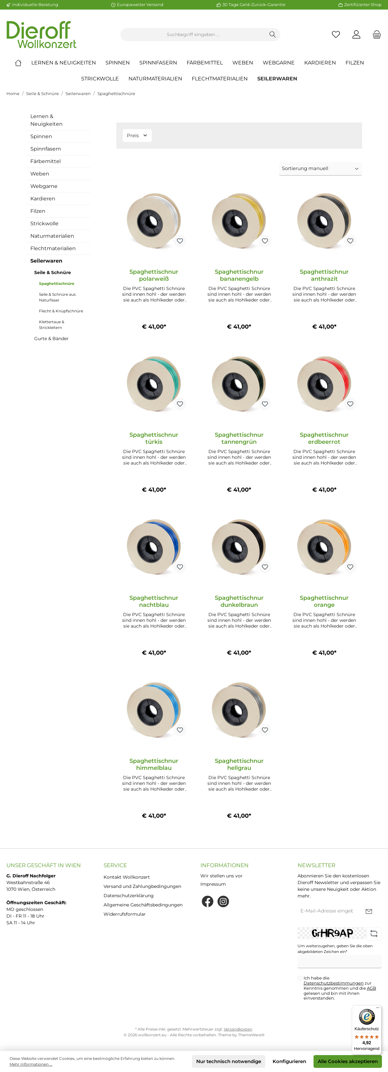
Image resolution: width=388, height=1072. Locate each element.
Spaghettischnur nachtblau (153, 601)
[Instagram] (223, 901)
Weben (39, 174)
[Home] (23, 63)
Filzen (37, 211)
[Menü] (378, 1009)
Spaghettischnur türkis (153, 438)
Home (12, 93)
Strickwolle (44, 223)
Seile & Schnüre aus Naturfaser (57, 297)
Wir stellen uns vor (221, 876)
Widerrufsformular (125, 914)
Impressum (213, 884)
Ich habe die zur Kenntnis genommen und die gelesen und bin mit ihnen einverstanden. (340, 988)
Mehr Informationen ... (31, 1064)
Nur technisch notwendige (228, 1061)
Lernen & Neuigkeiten (46, 120)
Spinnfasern (45, 149)
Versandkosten (238, 1029)
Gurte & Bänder (51, 338)
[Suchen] (272, 34)
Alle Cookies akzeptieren (348, 1061)
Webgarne (44, 186)
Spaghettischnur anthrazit (324, 275)
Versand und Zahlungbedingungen (142, 886)
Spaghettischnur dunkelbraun (239, 601)
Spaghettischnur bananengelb (239, 275)
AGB (371, 988)
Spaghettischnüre (116, 93)
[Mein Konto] (356, 34)
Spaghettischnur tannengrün (239, 438)
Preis (137, 135)
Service (115, 865)
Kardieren (42, 199)
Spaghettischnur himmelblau (153, 764)
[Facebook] (207, 901)
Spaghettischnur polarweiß (153, 275)
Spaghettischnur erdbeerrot (324, 438)
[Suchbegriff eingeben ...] (193, 34)
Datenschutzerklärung (129, 895)
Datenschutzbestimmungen (334, 983)
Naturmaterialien (52, 236)
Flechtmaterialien (53, 248)
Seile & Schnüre (42, 93)
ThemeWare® (251, 1034)
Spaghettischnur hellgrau (239, 764)
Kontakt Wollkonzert (127, 877)
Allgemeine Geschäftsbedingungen (143, 905)
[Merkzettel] (336, 34)
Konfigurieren (289, 1061)
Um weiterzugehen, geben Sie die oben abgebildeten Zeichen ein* (335, 948)
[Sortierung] (320, 169)
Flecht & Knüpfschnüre (61, 311)
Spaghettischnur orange (324, 601)
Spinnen (41, 136)
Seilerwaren (78, 93)
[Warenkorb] (375, 34)
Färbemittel (45, 161)
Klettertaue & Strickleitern (51, 324)
